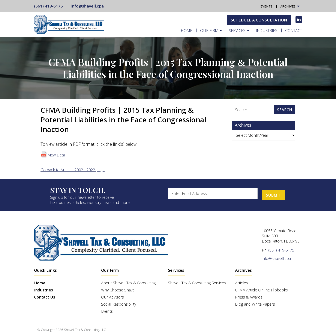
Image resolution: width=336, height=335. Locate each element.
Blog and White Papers (255, 304)
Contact (293, 30)
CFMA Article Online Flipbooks (261, 290)
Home (186, 30)
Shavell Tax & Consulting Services (197, 282)
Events (266, 6)
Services (237, 30)
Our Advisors (112, 297)
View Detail (53, 155)
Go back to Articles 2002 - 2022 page (72, 169)
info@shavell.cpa (87, 6)
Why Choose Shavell (119, 290)
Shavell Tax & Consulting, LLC (85, 329)
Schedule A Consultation (259, 20)
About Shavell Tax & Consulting (128, 282)
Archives (288, 6)
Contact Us (44, 297)
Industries (266, 30)
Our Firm (209, 30)
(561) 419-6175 (48, 6)
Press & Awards (248, 297)
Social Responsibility (118, 304)
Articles (241, 282)
